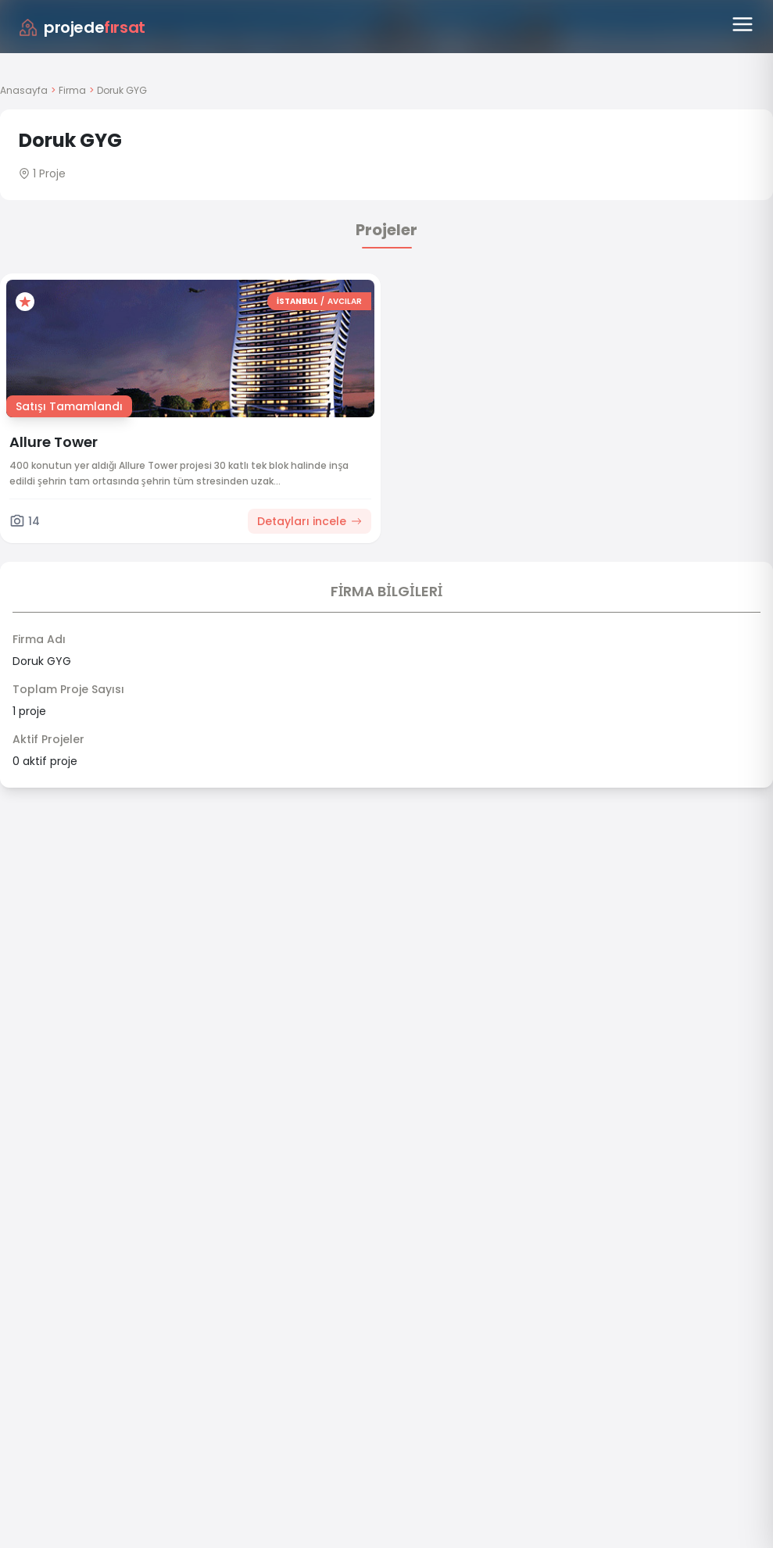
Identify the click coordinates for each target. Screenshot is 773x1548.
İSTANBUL (297, 301)
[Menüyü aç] (742, 24)
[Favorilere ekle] (25, 301)
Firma (72, 90)
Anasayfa (24, 90)
